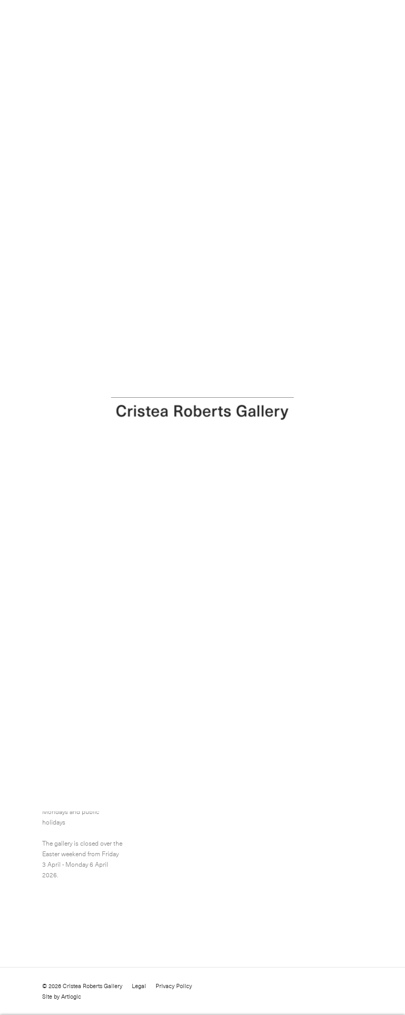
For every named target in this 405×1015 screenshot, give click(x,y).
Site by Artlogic (61, 996)
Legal (139, 986)
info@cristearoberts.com (196, 779)
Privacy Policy (174, 986)
